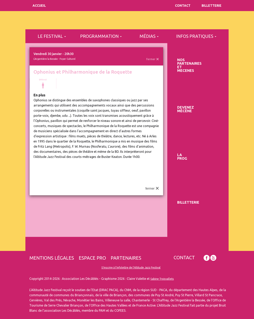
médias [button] (149, 36)
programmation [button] (101, 36)
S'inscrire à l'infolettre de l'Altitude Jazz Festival (131, 267)
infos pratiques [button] (196, 36)
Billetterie (211, 5)
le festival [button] (52, 36)
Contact (182, 5)
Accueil (39, 5)
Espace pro (92, 258)
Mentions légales (51, 258)
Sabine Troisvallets (162, 278)
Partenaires (126, 258)
